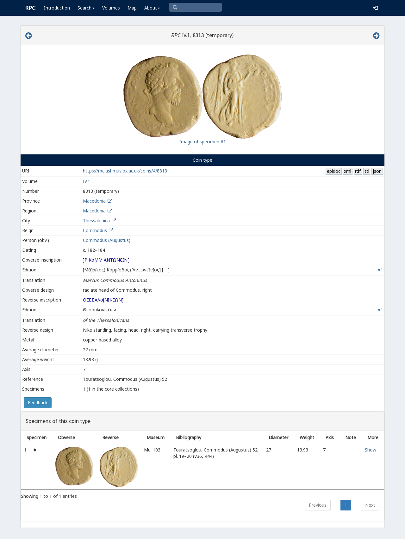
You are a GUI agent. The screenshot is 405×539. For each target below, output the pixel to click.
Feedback (37, 402)
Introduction (57, 8)
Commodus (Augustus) (106, 240)
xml (347, 171)
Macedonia (94, 201)
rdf (358, 171)
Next (370, 505)
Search (86, 8)
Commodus (95, 230)
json (377, 171)
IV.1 (86, 181)
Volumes (111, 8)
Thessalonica (96, 221)
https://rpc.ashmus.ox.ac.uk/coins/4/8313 (125, 171)
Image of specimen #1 (202, 142)
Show (370, 450)
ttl (366, 171)
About (152, 8)
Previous (318, 505)
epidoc (333, 171)
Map (132, 8)
